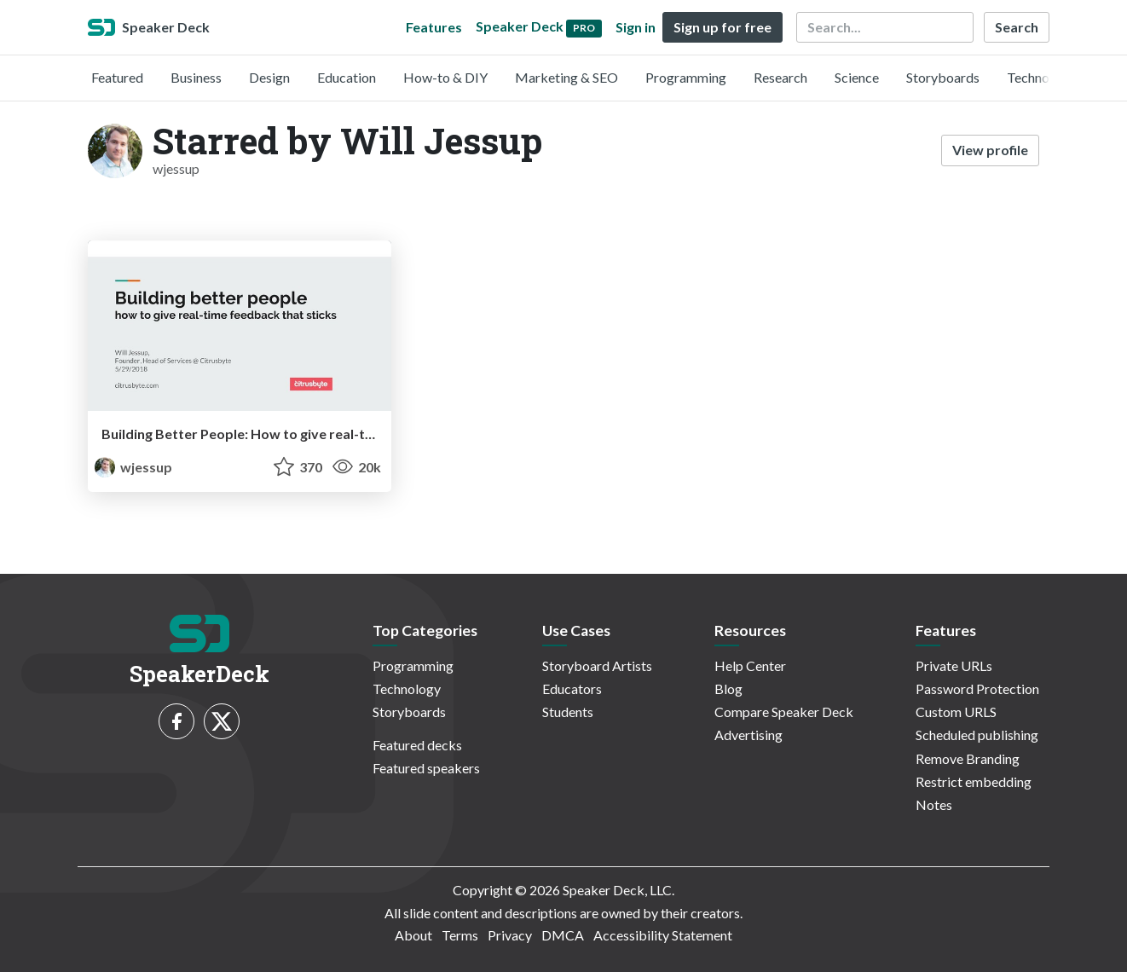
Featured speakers (426, 768)
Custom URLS (956, 711)
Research (780, 77)
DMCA (562, 935)
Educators (572, 688)
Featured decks (417, 745)
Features (434, 27)
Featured (117, 77)
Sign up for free (722, 27)
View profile (990, 150)
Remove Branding (968, 758)
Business (196, 77)
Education (346, 77)
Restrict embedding (974, 781)
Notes (934, 804)
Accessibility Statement (662, 935)
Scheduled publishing (977, 734)
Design (269, 77)
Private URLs (954, 665)
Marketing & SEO (566, 77)
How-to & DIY (445, 77)
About (413, 935)
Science (857, 77)
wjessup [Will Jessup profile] (133, 467)
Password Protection (977, 688)
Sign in (636, 27)
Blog (728, 688)
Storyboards (943, 77)
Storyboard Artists (597, 665)
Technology (1041, 77)
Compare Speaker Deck (783, 711)
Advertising (748, 734)
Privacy (510, 935)
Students (567, 711)
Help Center (750, 665)
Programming (685, 77)
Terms (460, 935)
